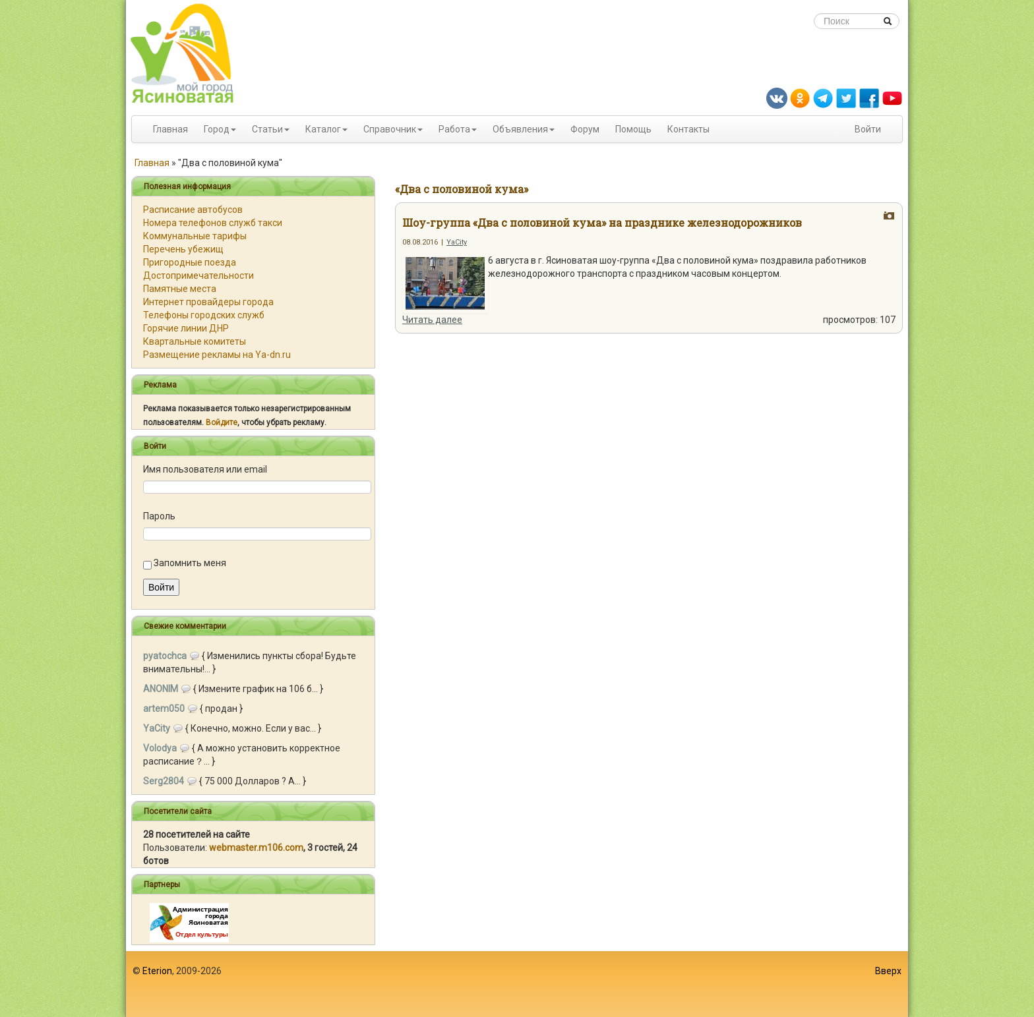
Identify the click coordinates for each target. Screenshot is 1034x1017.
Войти (868, 129)
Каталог (323, 129)
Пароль (159, 516)
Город (216, 129)
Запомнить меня (190, 563)
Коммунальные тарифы (195, 236)
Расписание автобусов (193, 209)
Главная (170, 129)
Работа (454, 129)
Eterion (157, 971)
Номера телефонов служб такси (212, 223)
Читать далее (432, 319)
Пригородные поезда (189, 262)
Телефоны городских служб (203, 315)
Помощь (633, 129)
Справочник (389, 129)
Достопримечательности (198, 275)
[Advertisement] (517, 984)
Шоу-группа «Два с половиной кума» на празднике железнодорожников (602, 222)
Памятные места (179, 288)
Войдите (221, 422)
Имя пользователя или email (205, 469)
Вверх (888, 971)
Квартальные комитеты (194, 341)
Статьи (267, 129)
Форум (584, 129)
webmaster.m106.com (256, 847)
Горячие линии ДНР (186, 328)
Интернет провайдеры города (208, 302)
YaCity (456, 242)
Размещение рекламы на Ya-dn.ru (217, 354)
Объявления (520, 129)
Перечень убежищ (183, 249)
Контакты (688, 129)
